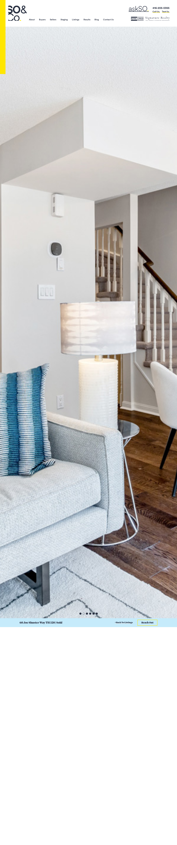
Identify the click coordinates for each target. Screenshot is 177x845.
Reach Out (147, 622)
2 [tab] (84, 614)
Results (86, 19)
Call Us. (156, 12)
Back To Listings (124, 622)
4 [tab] (90, 614)
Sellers (52, 19)
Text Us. (165, 12)
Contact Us (108, 19)
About (31, 19)
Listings (75, 19)
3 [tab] (87, 614)
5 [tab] (93, 614)
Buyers (41, 19)
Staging (63, 19)
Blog (97, 19)
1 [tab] (80, 614)
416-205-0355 (161, 8)
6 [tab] (97, 614)
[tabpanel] (88, 322)
